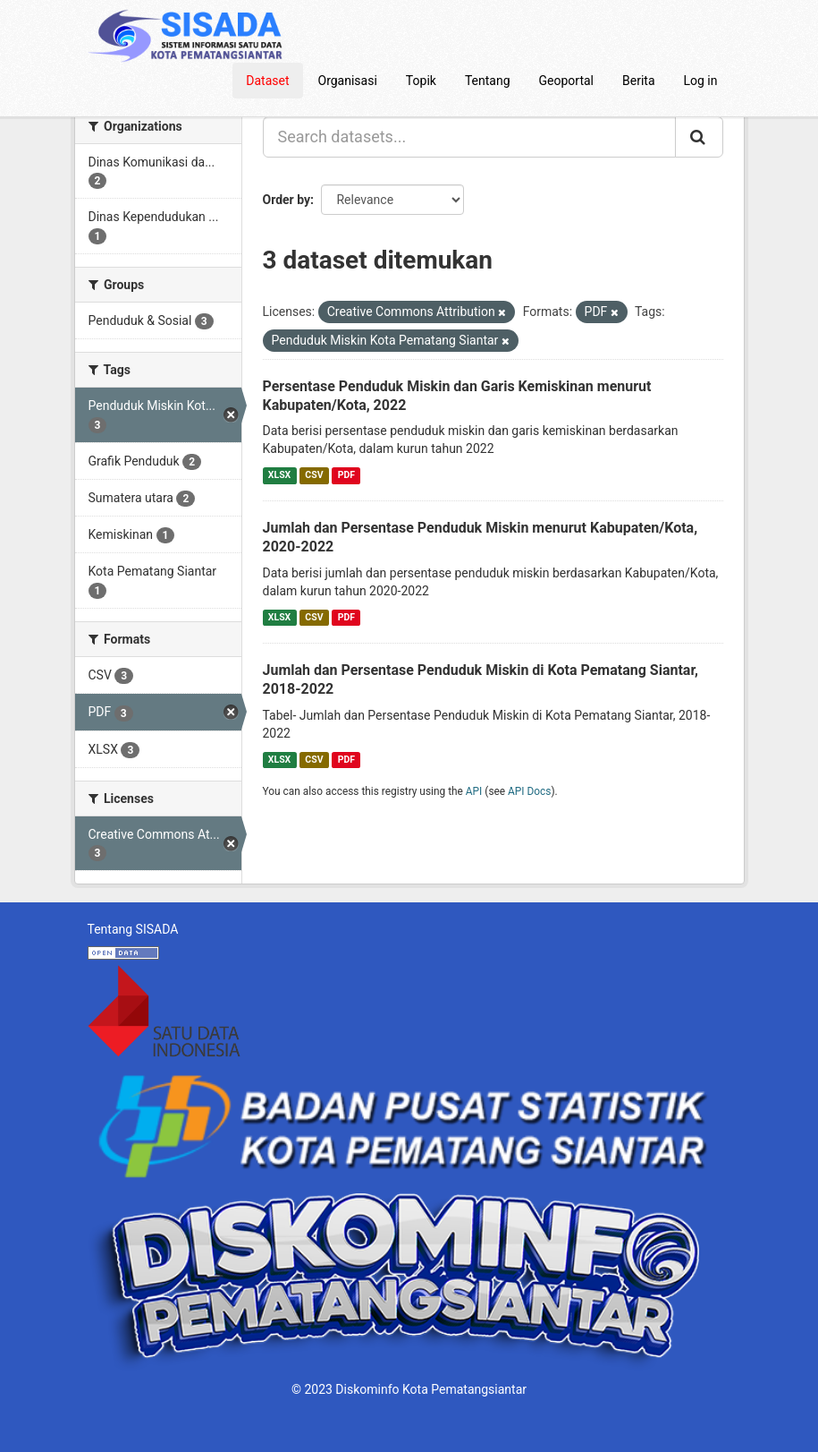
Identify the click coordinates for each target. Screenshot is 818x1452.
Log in (701, 80)
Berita (638, 80)
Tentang (487, 80)
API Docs (529, 791)
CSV (314, 475)
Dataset (267, 80)
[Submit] (699, 137)
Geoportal (566, 80)
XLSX (279, 475)
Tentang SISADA (133, 929)
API (474, 791)
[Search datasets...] (469, 137)
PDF (346, 475)
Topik (421, 80)
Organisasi (347, 80)
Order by (287, 199)
